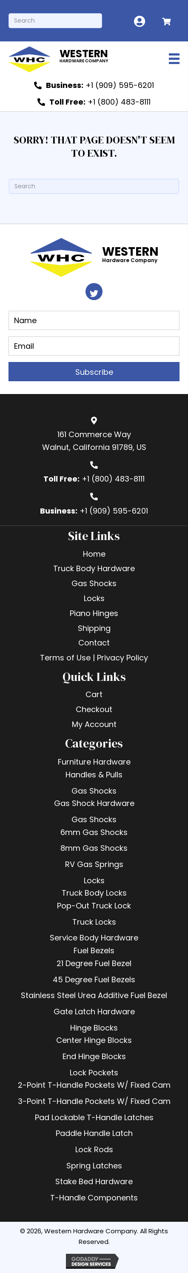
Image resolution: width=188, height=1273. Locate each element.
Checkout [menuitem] (94, 709)
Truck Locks (94, 922)
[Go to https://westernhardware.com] (75, 58)
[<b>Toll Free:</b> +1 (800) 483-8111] (94, 102)
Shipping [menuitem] (94, 628)
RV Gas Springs (94, 864)
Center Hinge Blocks (94, 1040)
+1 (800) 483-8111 (113, 478)
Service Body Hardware (94, 937)
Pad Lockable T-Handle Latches (94, 1117)
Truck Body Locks (94, 893)
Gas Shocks (94, 790)
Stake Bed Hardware (94, 1181)
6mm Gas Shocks (94, 832)
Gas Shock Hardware (94, 803)
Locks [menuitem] (94, 598)
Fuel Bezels (94, 950)
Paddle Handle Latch (94, 1133)
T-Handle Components (94, 1197)
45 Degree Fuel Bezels (94, 979)
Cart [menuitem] (94, 694)
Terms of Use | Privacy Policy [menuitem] (94, 657)
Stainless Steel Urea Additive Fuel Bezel (94, 995)
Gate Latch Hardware (94, 1011)
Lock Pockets (94, 1072)
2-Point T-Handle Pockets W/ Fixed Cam (94, 1085)
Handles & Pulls (94, 774)
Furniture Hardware (94, 761)
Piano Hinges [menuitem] (94, 613)
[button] (94, 291)
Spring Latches (94, 1165)
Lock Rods (94, 1149)
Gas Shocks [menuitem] (94, 583)
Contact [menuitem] (94, 642)
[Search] (55, 20)
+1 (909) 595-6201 (114, 510)
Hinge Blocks (94, 1027)
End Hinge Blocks (94, 1056)
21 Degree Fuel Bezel (94, 963)
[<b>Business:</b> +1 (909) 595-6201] (94, 85)
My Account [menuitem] (94, 724)
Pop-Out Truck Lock (94, 905)
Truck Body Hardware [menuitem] (94, 568)
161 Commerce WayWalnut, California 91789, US (94, 441)
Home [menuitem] (94, 554)
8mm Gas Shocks (94, 848)
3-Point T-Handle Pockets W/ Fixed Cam (94, 1101)
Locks (94, 880)
